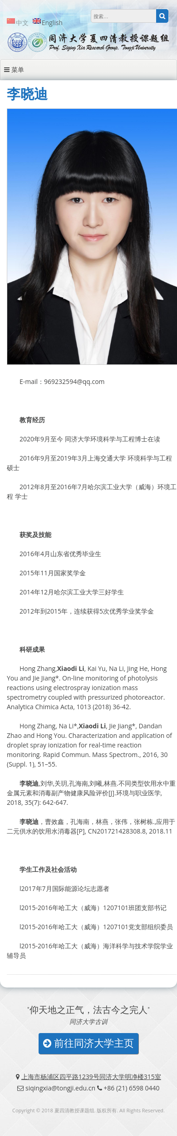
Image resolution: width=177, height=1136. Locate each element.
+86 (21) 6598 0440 (131, 1088)
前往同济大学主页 (88, 1043)
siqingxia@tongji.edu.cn (60, 1088)
